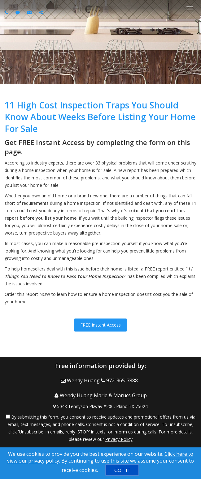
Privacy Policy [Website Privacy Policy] (119, 439)
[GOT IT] (122, 470)
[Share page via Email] (41, 12)
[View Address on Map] (100, 406)
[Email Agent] (81, 380)
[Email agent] (30, 12)
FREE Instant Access (100, 325)
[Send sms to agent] (18, 12)
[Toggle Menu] (189, 8)
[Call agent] (7, 12)
